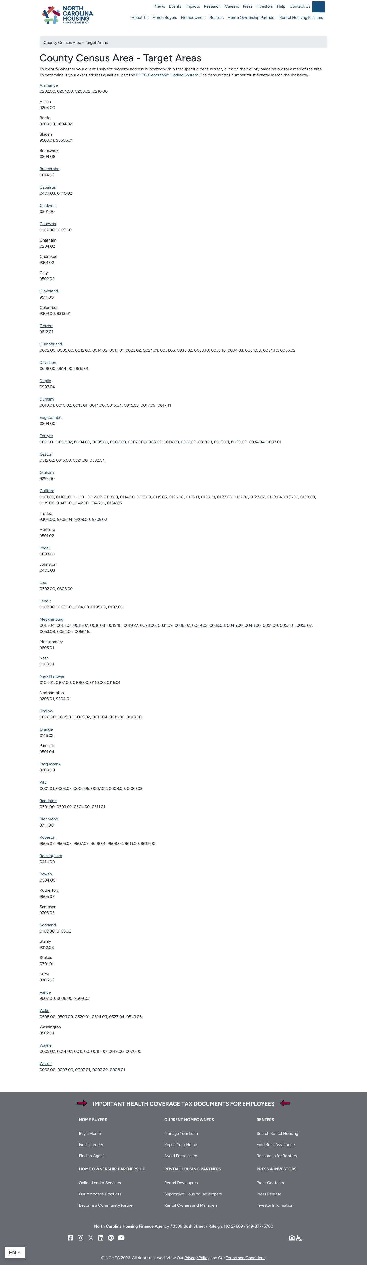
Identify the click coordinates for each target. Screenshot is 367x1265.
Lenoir (45, 600)
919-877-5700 (259, 1226)
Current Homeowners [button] (189, 1119)
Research (212, 6)
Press (247, 6)
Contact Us (300, 6)
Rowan (46, 874)
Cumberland (51, 344)
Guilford (47, 490)
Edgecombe (50, 417)
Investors (264, 6)
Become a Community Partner (106, 1205)
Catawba (48, 223)
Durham (47, 399)
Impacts (192, 6)
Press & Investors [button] (277, 1169)
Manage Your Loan (181, 1133)
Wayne (46, 1045)
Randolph (48, 800)
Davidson (48, 362)
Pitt (43, 782)
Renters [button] (265, 1119)
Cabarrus (48, 187)
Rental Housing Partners (301, 17)
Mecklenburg (51, 619)
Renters (216, 17)
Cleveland (49, 291)
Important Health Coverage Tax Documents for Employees (183, 1103)
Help (281, 6)
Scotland (48, 925)
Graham (47, 472)
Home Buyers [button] (93, 1119)
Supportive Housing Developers (193, 1194)
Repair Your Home (180, 1144)
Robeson (47, 837)
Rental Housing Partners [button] (192, 1169)
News (159, 6)
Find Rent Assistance (276, 1144)
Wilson (46, 1063)
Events (175, 6)
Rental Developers (181, 1182)
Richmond (49, 819)
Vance (45, 992)
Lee (43, 582)
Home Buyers (164, 17)
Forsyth (46, 435)
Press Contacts (270, 1182)
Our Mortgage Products (100, 1194)
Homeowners (193, 17)
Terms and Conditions (245, 1257)
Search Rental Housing (277, 1133)
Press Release (269, 1194)
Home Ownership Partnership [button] (112, 1169)
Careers (232, 6)
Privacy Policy (197, 1257)
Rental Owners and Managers (190, 1205)
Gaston (46, 454)
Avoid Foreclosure (180, 1155)
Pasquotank (50, 764)
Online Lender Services (100, 1182)
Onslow (46, 711)
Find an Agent (91, 1155)
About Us (140, 17)
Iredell (45, 547)
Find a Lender (91, 1144)
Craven (46, 325)
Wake (44, 1010)
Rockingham (51, 855)
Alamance (49, 85)
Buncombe (49, 168)
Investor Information (275, 1205)
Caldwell (48, 205)
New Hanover (52, 676)
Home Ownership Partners (251, 17)
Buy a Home (90, 1133)
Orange (46, 729)
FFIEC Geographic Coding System (167, 75)
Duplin (45, 380)
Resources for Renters (277, 1155)
